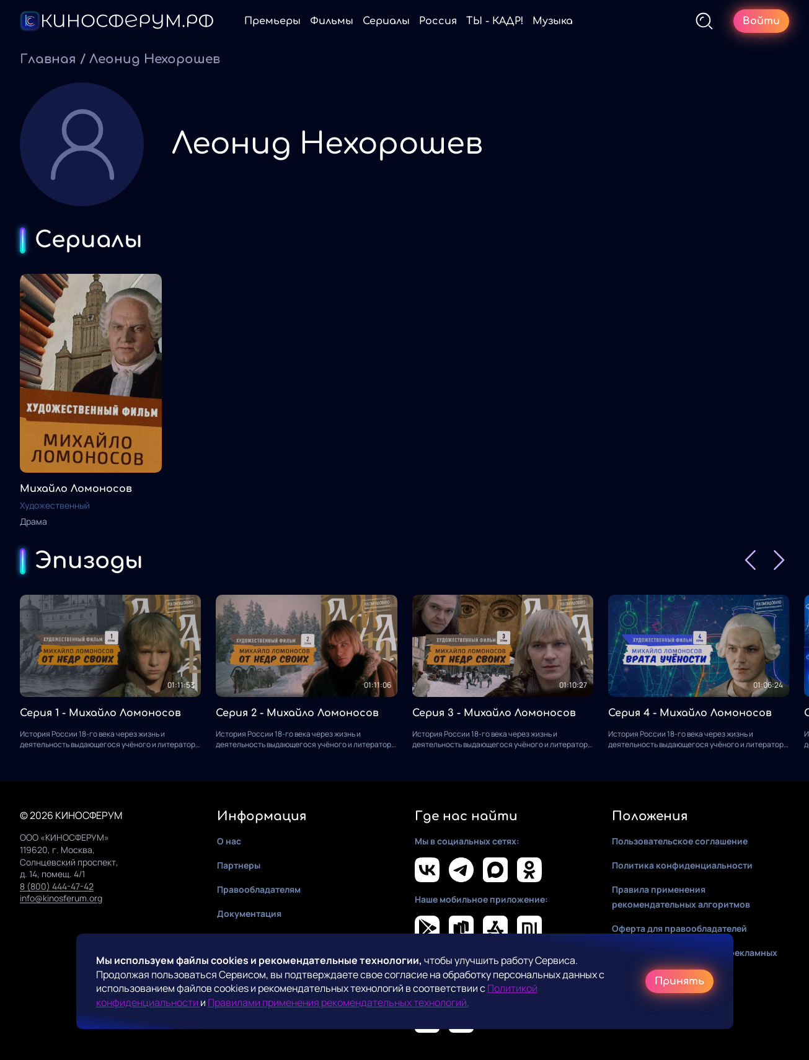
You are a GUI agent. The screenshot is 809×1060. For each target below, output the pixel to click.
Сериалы (386, 21)
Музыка (553, 21)
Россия (438, 21)
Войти (761, 21)
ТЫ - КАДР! (494, 21)
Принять (679, 981)
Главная (48, 59)
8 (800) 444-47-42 (57, 886)
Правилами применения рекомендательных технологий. (338, 1002)
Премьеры (272, 21)
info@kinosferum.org (61, 898)
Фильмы (331, 21)
